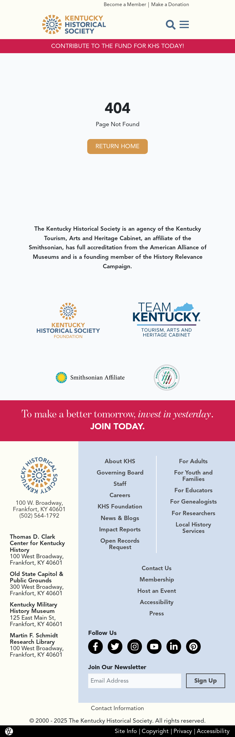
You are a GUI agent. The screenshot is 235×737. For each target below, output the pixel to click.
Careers (120, 495)
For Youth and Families (193, 476)
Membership (157, 579)
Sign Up (205, 680)
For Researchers (193, 513)
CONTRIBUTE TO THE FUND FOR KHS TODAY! (117, 46)
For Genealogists (193, 501)
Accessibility (156, 602)
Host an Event (156, 591)
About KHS (120, 461)
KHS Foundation (120, 506)
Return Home (117, 146)
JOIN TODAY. (117, 426)
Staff (120, 484)
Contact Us (157, 568)
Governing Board (120, 472)
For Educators (193, 490)
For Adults (193, 461)
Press (156, 613)
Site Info (126, 731)
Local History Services (193, 528)
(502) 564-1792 (39, 515)
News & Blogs (120, 518)
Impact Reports (120, 529)
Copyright (155, 731)
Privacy (182, 731)
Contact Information (117, 708)
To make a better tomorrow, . (117, 413)
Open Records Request (120, 544)
